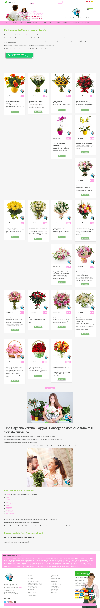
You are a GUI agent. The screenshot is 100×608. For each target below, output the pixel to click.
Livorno (43, 561)
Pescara (44, 563)
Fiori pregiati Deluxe (55, 578)
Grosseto (15, 561)
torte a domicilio (10, 513)
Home (8, 22)
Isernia (25, 561)
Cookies (73, 605)
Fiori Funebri (54, 583)
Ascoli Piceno (29, 558)
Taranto (82, 565)
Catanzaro (59, 560)
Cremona (43, 560)
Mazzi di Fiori (54, 580)
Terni (14, 566)
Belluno (65, 558)
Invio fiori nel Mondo (32, 587)
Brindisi (82, 558)
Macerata (60, 561)
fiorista (9, 494)
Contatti (30, 580)
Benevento (71, 558)
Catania (54, 560)
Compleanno (66, 22)
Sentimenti (36, 22)
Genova (5, 561)
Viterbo (68, 566)
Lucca (55, 561)
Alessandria (13, 558)
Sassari (73, 565)
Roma (35, 565)
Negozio (15, 22)
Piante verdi (54, 591)
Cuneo (34, 560)
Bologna (77, 558)
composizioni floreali (11, 503)
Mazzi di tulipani (55, 587)
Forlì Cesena (83, 560)
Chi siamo (30, 575)
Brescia (87, 558)
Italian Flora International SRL (38, 605)
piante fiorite (9, 508)
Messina (65, 561)
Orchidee (53, 594)
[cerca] (46, 3)
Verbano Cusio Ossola (40, 566)
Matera (5, 563)
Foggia (72, 560)
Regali (58, 22)
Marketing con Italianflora (33, 581)
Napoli (10, 563)
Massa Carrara (87, 561)
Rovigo (43, 565)
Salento (20, 587)
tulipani (7, 505)
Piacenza (34, 563)
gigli (7, 502)
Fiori (45, 22)
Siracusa (68, 565)
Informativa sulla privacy (64, 605)
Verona (63, 566)
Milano (70, 561)
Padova (39, 563)
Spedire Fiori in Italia (32, 586)
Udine (27, 566)
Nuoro (18, 563)
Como (38, 560)
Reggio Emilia (21, 565)
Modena (80, 561)
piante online (9, 507)
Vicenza (59, 566)
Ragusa (27, 565)
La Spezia (62, 565)
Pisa (53, 563)
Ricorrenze (76, 22)
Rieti (31, 565)
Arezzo (40, 558)
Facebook (8, 602)
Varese (32, 566)
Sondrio (57, 565)
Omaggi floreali (54, 575)
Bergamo (56, 558)
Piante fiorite (54, 592)
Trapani (10, 566)
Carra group (53, 605)
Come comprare (31, 576)
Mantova (75, 561)
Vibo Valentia (74, 566)
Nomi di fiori (30, 591)
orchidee (8, 497)
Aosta (23, 558)
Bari (52, 558)
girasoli (7, 500)
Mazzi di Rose (54, 581)
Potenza (89, 563)
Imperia (21, 561)
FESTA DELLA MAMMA (25, 22)
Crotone (30, 561)
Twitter (5, 602)
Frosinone (90, 560)
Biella (61, 558)
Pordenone (58, 563)
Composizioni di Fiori (56, 584)
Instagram (12, 602)
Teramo (87, 565)
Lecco (35, 561)
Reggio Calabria (13, 565)
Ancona (18, 558)
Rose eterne (85, 22)
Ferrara (68, 560)
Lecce (39, 561)
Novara (14, 563)
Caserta (18, 560)
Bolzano (92, 558)
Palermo (29, 563)
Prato (63, 563)
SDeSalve (84, 605)
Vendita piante (54, 589)
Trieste (18, 566)
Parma (67, 563)
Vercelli (49, 566)
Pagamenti (30, 578)
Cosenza (49, 560)
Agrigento (6, 558)
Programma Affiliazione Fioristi (35, 584)
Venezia (54, 566)
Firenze (77, 560)
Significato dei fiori (32, 595)
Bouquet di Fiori (54, 586)
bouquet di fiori (9, 511)
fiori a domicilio (24, 34)
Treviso (23, 566)
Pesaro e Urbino (74, 563)
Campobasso (12, 560)
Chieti (22, 560)
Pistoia (80, 563)
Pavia (84, 563)
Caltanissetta (28, 560)
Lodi (47, 561)
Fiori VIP (30, 594)
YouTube (10, 602)
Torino (5, 566)
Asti (44, 558)
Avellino (48, 558)
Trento (92, 565)
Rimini (39, 565)
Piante (51, 22)
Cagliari (6, 560)
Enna (64, 560)
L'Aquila (35, 558)
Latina (51, 561)
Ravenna (6, 565)
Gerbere (53, 576)
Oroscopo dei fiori (32, 592)
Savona (77, 565)
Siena (52, 565)
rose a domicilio (9, 510)
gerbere (8, 499)
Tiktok (15, 602)
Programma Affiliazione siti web (35, 583)
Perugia (49, 563)
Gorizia (10, 561)
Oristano (23, 563)
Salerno (48, 565)
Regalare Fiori (31, 589)
